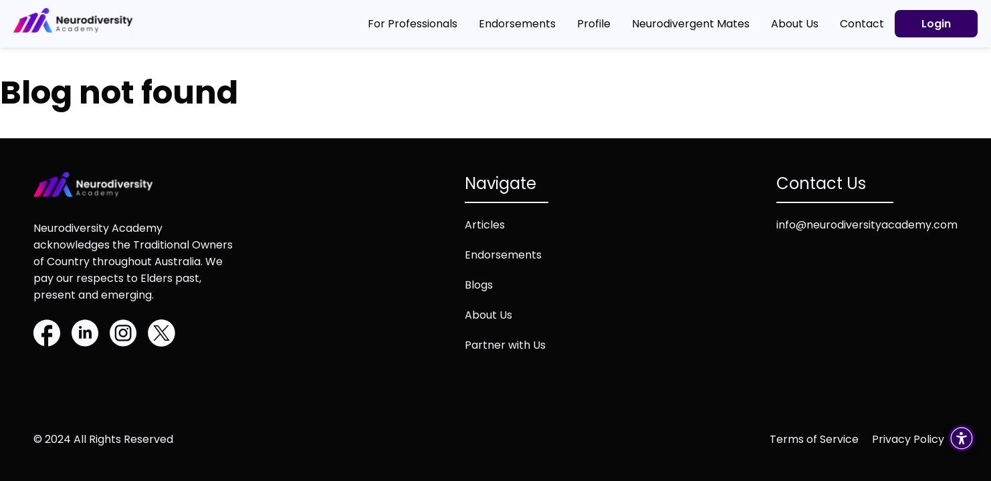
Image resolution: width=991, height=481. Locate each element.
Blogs (479, 285)
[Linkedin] (85, 335)
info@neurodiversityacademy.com (867, 224)
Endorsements (503, 255)
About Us (488, 315)
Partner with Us (505, 345)
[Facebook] (47, 335)
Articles (485, 224)
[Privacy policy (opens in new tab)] (915, 439)
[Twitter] (161, 335)
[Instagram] (123, 335)
